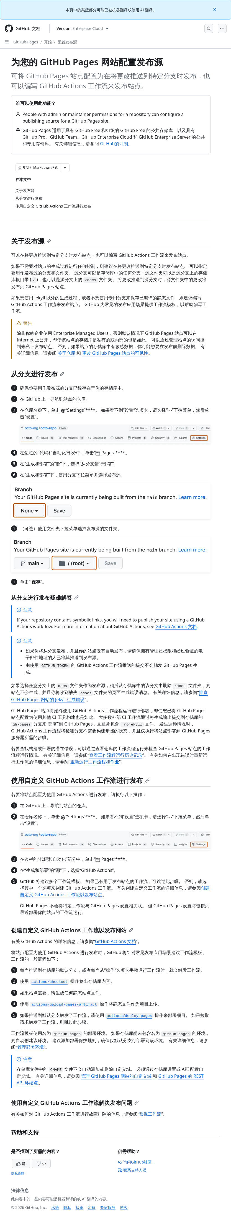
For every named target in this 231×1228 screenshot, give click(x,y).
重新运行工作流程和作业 (94, 762)
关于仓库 (66, 353)
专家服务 (108, 1207)
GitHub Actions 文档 (176, 626)
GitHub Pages (25, 42)
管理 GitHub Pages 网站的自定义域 (116, 1076)
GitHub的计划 (114, 144)
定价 (92, 1207)
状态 (79, 1207)
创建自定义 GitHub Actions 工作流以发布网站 (72, 930)
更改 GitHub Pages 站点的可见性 (115, 353)
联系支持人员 (132, 1170)
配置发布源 (67, 42)
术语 (55, 1207)
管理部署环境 (30, 1047)
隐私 (67, 1207)
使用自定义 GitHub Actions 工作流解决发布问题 (75, 1103)
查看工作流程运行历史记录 (115, 755)
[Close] (215, 9)
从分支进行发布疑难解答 (45, 597)
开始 (48, 42)
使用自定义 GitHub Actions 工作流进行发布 (80, 780)
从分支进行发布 (37, 373)
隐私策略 (17, 1173)
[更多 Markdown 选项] (65, 167)
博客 (124, 1207)
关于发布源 (31, 240)
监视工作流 (150, 1114)
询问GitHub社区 (135, 1162)
